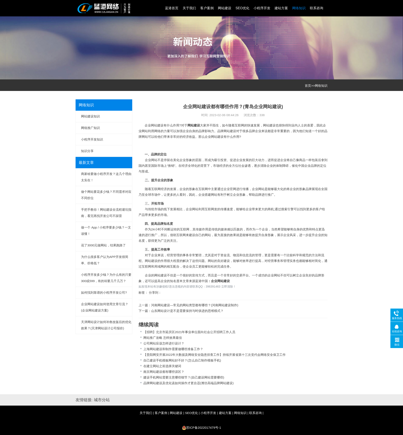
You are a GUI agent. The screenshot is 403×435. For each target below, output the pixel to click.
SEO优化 (242, 8)
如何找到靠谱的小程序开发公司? (104, 292)
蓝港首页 (171, 8)
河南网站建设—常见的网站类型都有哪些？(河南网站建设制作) (194, 305)
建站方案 (281, 8)
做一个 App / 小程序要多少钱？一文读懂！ (106, 230)
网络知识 (299, 8)
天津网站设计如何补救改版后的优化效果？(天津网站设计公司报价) (106, 325)
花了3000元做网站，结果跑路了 (103, 245)
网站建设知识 (90, 116)
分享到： (155, 292)
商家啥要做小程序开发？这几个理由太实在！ (106, 177)
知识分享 (87, 151)
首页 (308, 85)
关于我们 (189, 8)
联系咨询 (316, 8)
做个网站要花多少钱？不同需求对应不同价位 (106, 195)
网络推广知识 (90, 128)
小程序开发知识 (92, 139)
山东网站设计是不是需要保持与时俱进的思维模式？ (187, 311)
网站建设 (224, 8)
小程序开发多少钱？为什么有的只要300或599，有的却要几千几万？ (106, 278)
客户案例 (207, 8)
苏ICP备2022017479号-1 (203, 427)
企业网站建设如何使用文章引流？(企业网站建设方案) (104, 307)
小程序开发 (262, 8)
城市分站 (102, 400)
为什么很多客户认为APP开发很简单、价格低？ (104, 260)
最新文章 (86, 162)
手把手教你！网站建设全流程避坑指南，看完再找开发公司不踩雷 (106, 213)
